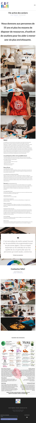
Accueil (11, 10)
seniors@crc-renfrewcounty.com (18, 268)
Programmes (16, 10)
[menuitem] (10, 403)
